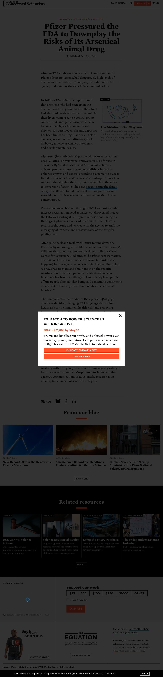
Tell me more (81, 356)
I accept (145, 674)
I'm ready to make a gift (81, 350)
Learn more (109, 673)
